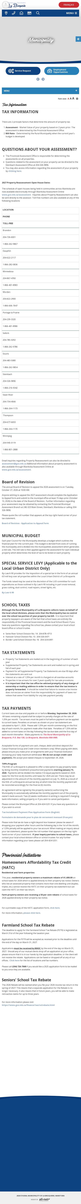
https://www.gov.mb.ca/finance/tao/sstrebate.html (28, 1005)
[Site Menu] (40, 91)
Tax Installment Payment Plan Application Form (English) (31, 812)
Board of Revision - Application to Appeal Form (25, 523)
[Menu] (71, 13)
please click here (31, 913)
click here (55, 907)
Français (69, 4)
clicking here (14, 171)
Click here (14, 960)
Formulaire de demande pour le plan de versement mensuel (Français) (37, 817)
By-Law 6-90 (8, 592)
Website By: (40, 1199)
